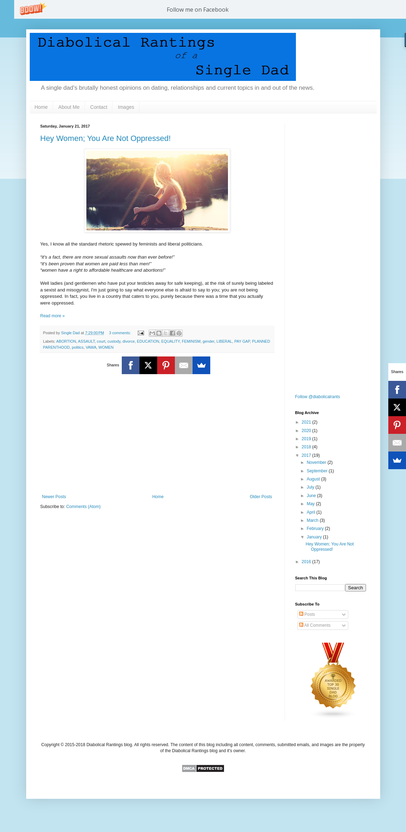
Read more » (52, 315)
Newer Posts (54, 496)
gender (208, 341)
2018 (307, 446)
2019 (307, 438)
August (314, 479)
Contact (98, 107)
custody (114, 341)
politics (78, 347)
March (313, 520)
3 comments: (120, 333)
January (315, 537)
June (312, 495)
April (311, 512)
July (311, 487)
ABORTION (66, 341)
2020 (307, 430)
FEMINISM (191, 341)
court (101, 341)
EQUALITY (170, 341)
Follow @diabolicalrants (317, 396)
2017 (307, 455)
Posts (307, 614)
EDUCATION (148, 341)
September (317, 470)
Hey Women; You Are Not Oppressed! (105, 138)
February (316, 528)
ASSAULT (86, 341)
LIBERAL (224, 341)
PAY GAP (242, 341)
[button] (198, 9)
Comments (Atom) (83, 506)
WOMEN (106, 347)
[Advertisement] (157, 436)
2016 (307, 561)
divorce (128, 341)
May (311, 503)
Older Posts (261, 496)
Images (126, 107)
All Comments (315, 625)
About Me (69, 107)
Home (41, 107)
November (317, 462)
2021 (307, 422)
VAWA (91, 347)
